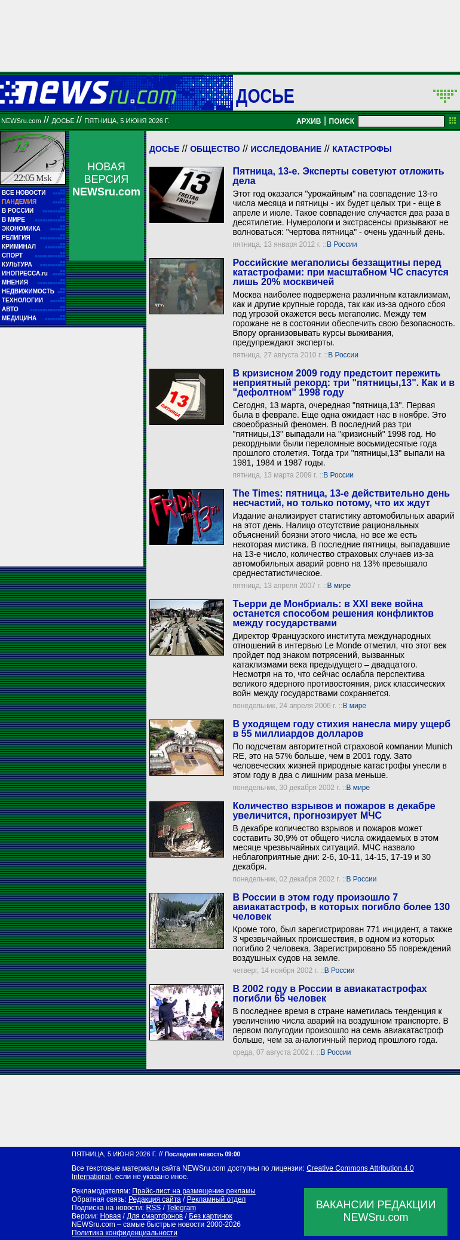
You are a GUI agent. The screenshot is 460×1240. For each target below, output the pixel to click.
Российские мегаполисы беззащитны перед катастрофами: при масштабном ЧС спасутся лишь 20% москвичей (340, 272)
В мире (339, 585)
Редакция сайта (154, 1199)
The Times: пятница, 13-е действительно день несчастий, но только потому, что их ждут (341, 498)
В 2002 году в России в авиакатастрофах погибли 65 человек (329, 993)
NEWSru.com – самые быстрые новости (138, 1224)
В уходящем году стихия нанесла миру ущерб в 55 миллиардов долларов (341, 729)
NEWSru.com (21, 120)
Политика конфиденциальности (124, 1233)
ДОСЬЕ (265, 95)
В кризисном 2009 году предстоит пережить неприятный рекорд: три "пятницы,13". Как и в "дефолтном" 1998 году (343, 382)
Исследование (285, 149)
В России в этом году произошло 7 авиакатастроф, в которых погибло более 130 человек (341, 906)
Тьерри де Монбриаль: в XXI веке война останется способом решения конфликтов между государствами (333, 613)
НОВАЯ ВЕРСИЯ (106, 179)
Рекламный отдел (216, 1199)
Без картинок (210, 1216)
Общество (215, 149)
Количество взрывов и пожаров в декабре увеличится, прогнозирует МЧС (333, 810)
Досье (164, 149)
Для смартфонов (155, 1216)
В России (342, 244)
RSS (153, 1208)
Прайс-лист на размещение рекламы (194, 1191)
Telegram (181, 1208)
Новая (110, 1216)
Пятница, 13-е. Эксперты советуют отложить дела (338, 176)
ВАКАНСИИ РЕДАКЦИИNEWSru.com (376, 1211)
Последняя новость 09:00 (202, 1154)
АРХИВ (308, 121)
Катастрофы (361, 149)
